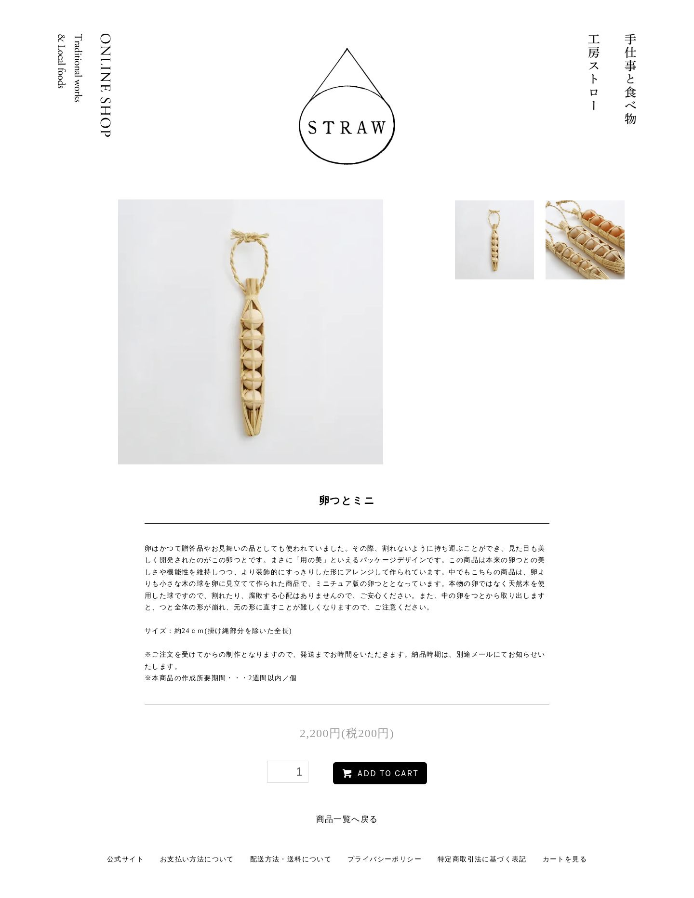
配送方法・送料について (291, 859)
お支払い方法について (197, 859)
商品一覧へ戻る (347, 819)
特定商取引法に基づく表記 (482, 859)
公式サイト (125, 859)
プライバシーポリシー (384, 859)
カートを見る (565, 859)
